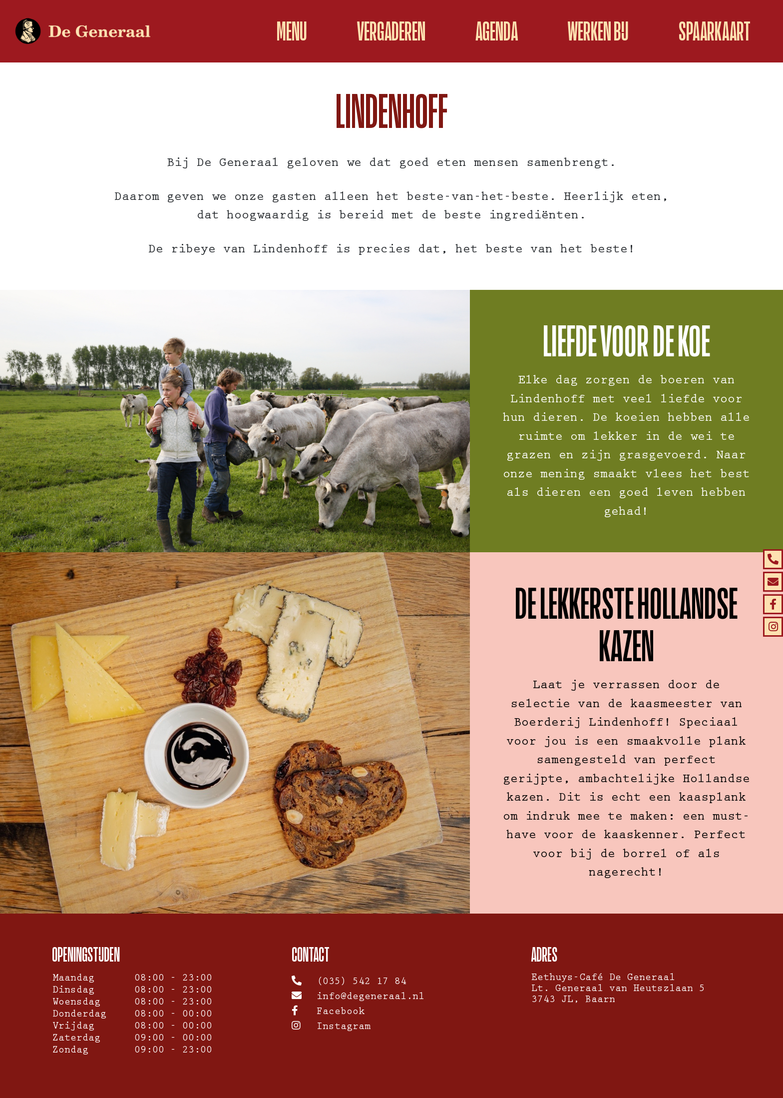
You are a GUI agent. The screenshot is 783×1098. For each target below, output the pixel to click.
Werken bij (598, 31)
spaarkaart (715, 31)
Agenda (496, 31)
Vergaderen (391, 31)
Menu (292, 31)
